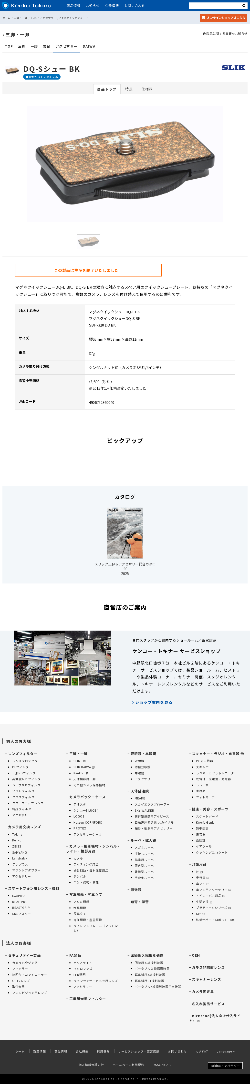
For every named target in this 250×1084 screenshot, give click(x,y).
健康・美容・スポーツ (210, 809)
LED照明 (79, 974)
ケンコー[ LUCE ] (86, 810)
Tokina (17, 834)
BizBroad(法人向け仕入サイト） (215, 1018)
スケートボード (207, 816)
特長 (129, 88)
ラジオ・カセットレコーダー (216, 773)
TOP (9, 46)
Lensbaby (19, 858)
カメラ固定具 (203, 991)
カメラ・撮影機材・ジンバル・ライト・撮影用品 (93, 848)
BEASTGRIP (21, 907)
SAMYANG (19, 852)
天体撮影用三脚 (84, 779)
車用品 (201, 791)
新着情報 (39, 1051)
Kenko (17, 840)
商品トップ (107, 89)
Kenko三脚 (81, 773)
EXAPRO (18, 895)
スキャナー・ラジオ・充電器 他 (218, 753)
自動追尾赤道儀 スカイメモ (154, 822)
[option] (125, 164)
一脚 (34, 46)
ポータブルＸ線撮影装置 (152, 968)
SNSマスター (21, 913)
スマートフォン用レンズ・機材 (33, 888)
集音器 (201, 834)
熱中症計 (202, 828)
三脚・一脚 (20, 18)
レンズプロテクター (26, 761)
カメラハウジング (25, 963)
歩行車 (202, 877)
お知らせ (93, 5)
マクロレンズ (83, 968)
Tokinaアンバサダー (225, 1066)
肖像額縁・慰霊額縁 (87, 920)
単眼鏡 (139, 773)
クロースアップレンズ (28, 803)
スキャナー (204, 767)
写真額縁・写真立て (85, 894)
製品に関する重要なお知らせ (225, 33)
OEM (196, 955)
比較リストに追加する (42, 77)
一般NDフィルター (25, 773)
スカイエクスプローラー (152, 804)
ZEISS (16, 846)
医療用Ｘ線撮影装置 (147, 955)
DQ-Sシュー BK (51, 68)
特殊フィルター (23, 809)
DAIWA (89, 46)
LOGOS (78, 816)
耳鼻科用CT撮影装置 (149, 981)
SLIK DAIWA (83, 767)
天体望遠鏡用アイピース (152, 816)
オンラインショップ (223, 17)
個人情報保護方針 (91, 1065)
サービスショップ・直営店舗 (138, 1051)
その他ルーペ (144, 877)
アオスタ (79, 804)
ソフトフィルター (25, 791)
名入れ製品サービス (208, 1003)
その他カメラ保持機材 (89, 785)
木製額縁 (79, 908)
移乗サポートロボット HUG (216, 920)
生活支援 (204, 902)
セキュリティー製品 (24, 955)
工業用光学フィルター (87, 998)
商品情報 (73, 5)
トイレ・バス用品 (210, 895)
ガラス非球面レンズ (208, 967)
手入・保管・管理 (86, 882)
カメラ (78, 858)
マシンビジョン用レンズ (29, 993)
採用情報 (103, 1051)
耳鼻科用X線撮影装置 (150, 974)
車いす (202, 883)
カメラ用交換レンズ (24, 826)
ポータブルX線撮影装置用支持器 (158, 986)
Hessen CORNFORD (88, 822)
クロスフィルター (25, 797)
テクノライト (82, 963)
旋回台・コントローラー (29, 974)
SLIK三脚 (79, 761)
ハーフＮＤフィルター (28, 785)
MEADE (140, 798)
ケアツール (204, 846)
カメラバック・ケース (87, 796)
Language (226, 1051)
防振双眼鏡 (143, 767)
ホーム (6, 18)
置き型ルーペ (144, 865)
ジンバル (79, 876)
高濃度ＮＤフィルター (28, 779)
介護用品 (199, 864)
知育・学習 (140, 901)
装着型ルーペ (144, 871)
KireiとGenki (205, 822)
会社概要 (82, 1051)
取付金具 (18, 986)
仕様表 (147, 88)
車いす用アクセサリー (213, 890)
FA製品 (75, 955)
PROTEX (79, 828)
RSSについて (162, 1065)
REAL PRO (20, 902)
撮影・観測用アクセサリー (154, 828)
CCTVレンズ (21, 981)
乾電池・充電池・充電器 (213, 779)
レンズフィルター (22, 753)
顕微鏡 (136, 889)
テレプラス (20, 864)
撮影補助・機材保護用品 (90, 870)
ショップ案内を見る (152, 702)
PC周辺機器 (204, 761)
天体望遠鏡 (140, 790)
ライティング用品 (86, 864)
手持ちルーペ (144, 853)
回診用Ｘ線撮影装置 (149, 963)
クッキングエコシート (212, 852)
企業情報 (112, 5)
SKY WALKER (144, 810)
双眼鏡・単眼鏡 (143, 753)
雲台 (47, 46)
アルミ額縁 (81, 902)
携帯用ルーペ (144, 860)
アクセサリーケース (87, 834)
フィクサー (20, 968)
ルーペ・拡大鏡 (143, 840)
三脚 (22, 46)
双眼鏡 (139, 761)
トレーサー (204, 785)
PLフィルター (22, 767)
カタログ (202, 1051)
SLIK (34, 18)
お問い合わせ (135, 5)
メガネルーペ (144, 847)
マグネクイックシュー (72, 18)
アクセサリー (48, 18)
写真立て (79, 913)
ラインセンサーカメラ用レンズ (95, 981)
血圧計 (201, 840)
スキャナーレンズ (206, 979)
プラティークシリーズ (213, 907)
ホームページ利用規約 (128, 1065)
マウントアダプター (26, 870)
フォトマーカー (207, 797)
